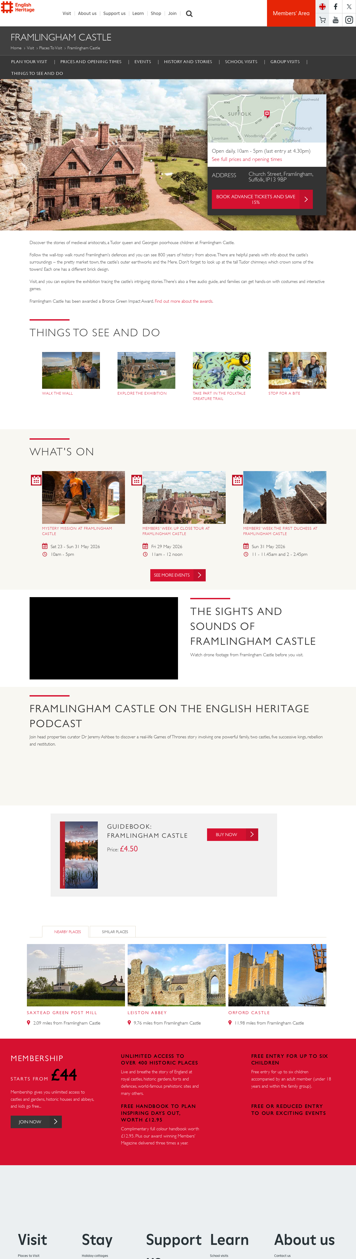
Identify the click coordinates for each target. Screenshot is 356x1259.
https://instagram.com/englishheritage (349, 20)
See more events (180, 576)
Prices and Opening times (91, 61)
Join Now (43, 1124)
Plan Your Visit (29, 61)
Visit (70, 13)
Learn (141, 13)
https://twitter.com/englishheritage (349, 6)
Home (16, 48)
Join (175, 13)
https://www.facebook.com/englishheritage (335, 6)
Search (192, 13)
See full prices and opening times (247, 159)
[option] (178, 155)
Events (143, 61)
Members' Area (291, 13)
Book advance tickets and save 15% (264, 199)
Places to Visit (50, 48)
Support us (117, 13)
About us (90, 13)
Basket (322, 19)
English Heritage (28, 12)
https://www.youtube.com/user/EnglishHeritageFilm (335, 20)
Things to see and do (37, 73)
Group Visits (285, 61)
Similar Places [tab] (115, 933)
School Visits (241, 61)
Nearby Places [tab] (67, 933)
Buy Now (235, 836)
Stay (97, 1241)
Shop (159, 13)
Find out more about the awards (183, 301)
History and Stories (188, 61)
